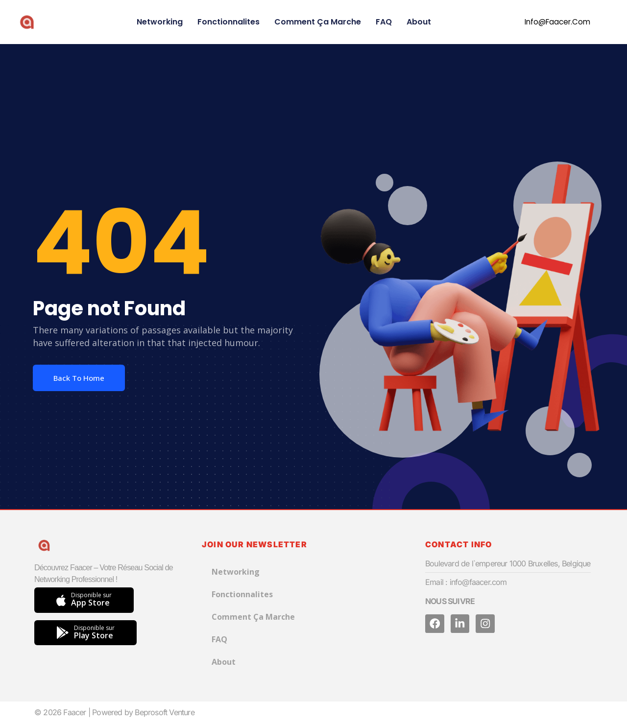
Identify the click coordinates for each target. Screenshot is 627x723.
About (419, 21)
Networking (160, 21)
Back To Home (78, 378)
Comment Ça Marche (317, 21)
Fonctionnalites (228, 21)
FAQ (384, 21)
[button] (551, 22)
